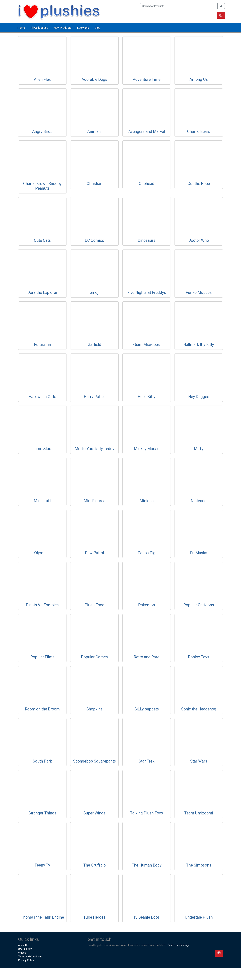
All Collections (39, 27)
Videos (22, 952)
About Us (23, 945)
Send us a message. (179, 945)
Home (21, 27)
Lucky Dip (83, 27)
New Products (63, 27)
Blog (97, 27)
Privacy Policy (26, 960)
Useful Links (25, 948)
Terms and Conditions (30, 956)
